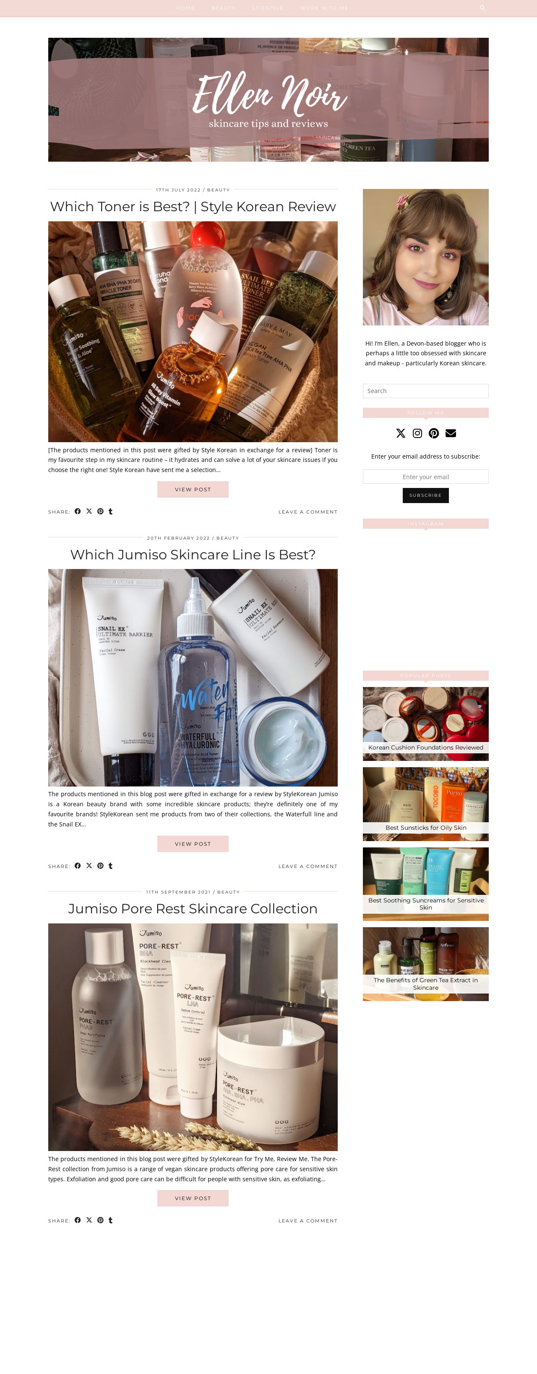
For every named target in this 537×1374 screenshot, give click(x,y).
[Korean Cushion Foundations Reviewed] (426, 724)
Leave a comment (308, 512)
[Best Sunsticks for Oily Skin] (426, 804)
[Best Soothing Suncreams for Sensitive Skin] (426, 884)
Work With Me (324, 8)
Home (186, 8)
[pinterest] (434, 433)
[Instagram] (394, 566)
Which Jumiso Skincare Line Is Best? (193, 554)
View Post (193, 489)
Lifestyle (268, 8)
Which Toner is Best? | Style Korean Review (193, 206)
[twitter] (401, 433)
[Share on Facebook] (78, 512)
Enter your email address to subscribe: (425, 456)
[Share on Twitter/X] (89, 512)
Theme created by (450, 1365)
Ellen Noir (87, 1365)
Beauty (224, 8)
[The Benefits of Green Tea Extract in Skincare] (426, 964)
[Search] (483, 8)
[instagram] (417, 433)
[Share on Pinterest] (101, 512)
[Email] (451, 433)
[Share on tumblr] (111, 512)
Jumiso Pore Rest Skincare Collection (193, 908)
